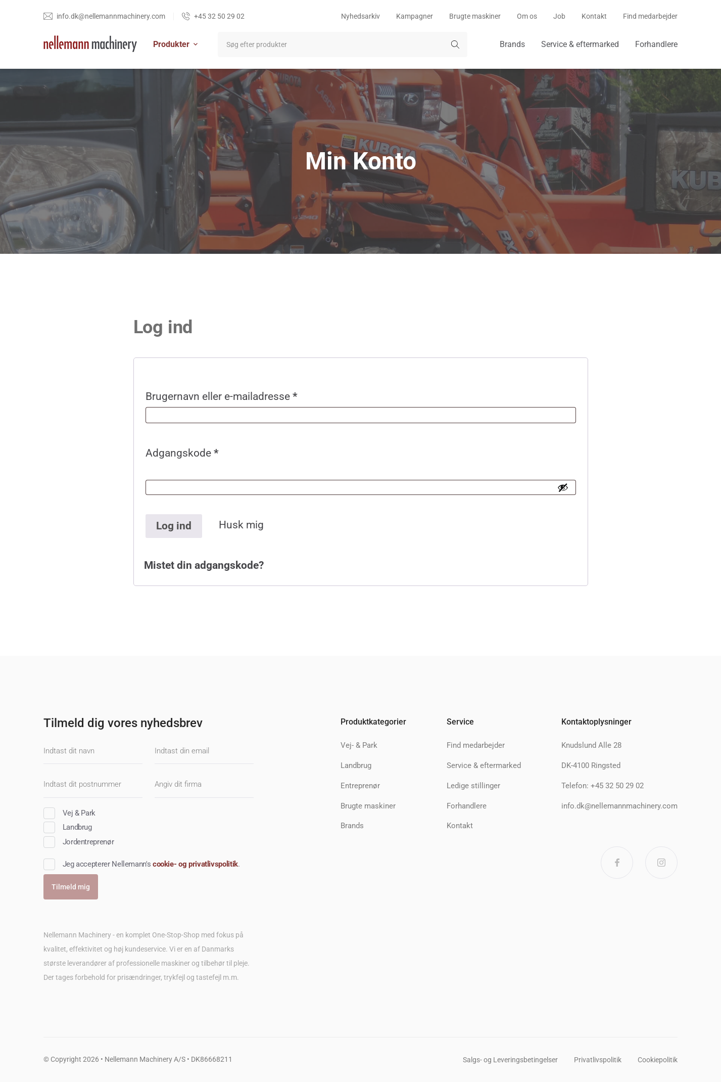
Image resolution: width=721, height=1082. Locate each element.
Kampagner (414, 16)
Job (559, 16)
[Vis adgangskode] (562, 487)
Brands (512, 44)
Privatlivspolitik (597, 1060)
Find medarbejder (650, 16)
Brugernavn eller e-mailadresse (244, 398)
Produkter (175, 44)
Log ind (173, 526)
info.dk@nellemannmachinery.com (619, 805)
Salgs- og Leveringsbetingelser (510, 1060)
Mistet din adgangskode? (204, 565)
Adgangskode (204, 455)
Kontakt (594, 16)
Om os (527, 16)
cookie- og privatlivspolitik (195, 864)
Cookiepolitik (658, 1060)
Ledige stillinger (473, 785)
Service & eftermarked (580, 44)
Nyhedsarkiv (360, 16)
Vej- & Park (359, 745)
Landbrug (356, 765)
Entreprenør (360, 785)
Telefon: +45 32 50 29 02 (602, 785)
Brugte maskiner (475, 16)
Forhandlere (656, 44)
